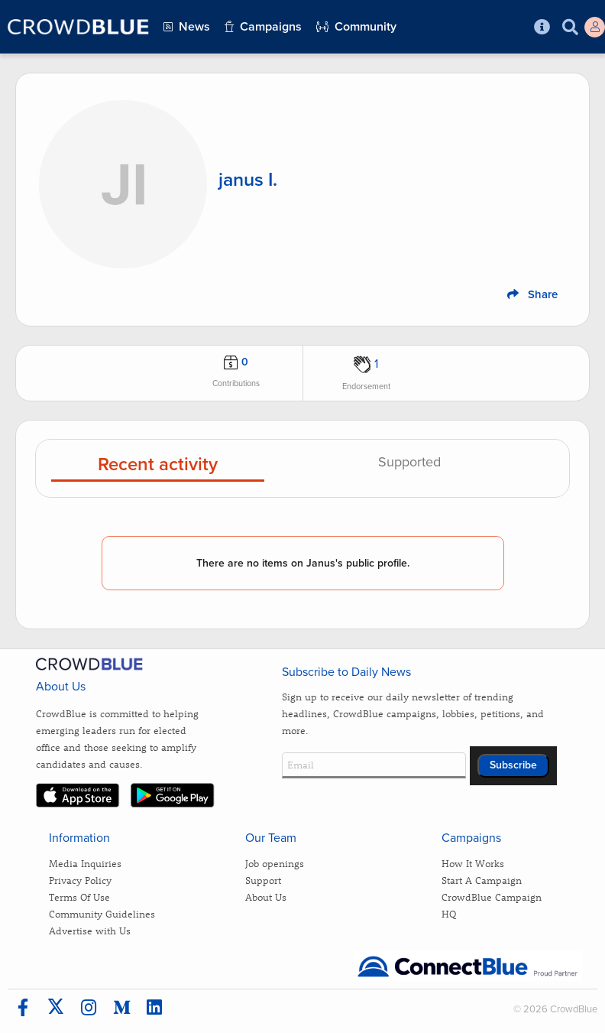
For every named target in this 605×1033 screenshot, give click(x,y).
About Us (265, 896)
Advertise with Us (90, 930)
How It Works (473, 862)
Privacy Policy (80, 879)
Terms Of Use (79, 896)
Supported (409, 462)
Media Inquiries (85, 862)
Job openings (274, 862)
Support (263, 879)
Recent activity (158, 465)
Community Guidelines (102, 913)
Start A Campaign (482, 879)
